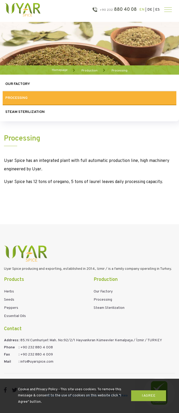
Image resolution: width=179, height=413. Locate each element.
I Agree (148, 395)
